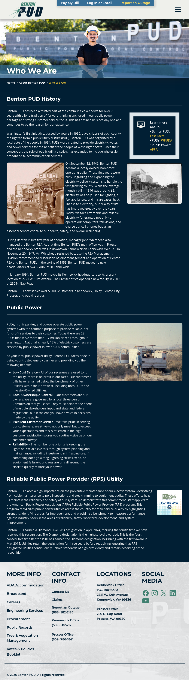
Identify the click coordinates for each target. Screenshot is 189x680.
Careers (13, 602)
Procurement (18, 619)
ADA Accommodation (25, 585)
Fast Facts (157, 136)
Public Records (19, 628)
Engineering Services (25, 611)
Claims (57, 599)
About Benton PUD (32, 82)
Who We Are (57, 82)
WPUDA (166, 140)
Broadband (16, 594)
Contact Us (60, 592)
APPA (154, 149)
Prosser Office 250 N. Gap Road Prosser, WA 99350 (111, 614)
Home (11, 82)
